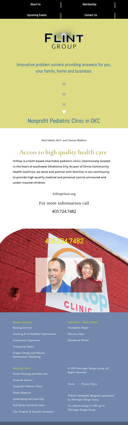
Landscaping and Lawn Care (28, 398)
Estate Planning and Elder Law (30, 373)
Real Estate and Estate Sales (29, 405)
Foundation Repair (78, 327)
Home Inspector (22, 392)
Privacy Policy (89, 383)
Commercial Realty (23, 346)
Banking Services (22, 327)
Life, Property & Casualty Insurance (33, 411)
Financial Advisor (22, 380)
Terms (72, 383)
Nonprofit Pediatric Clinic (27, 386)
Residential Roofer (78, 340)
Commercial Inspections (26, 340)
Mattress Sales (76, 333)
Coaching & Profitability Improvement (34, 333)
